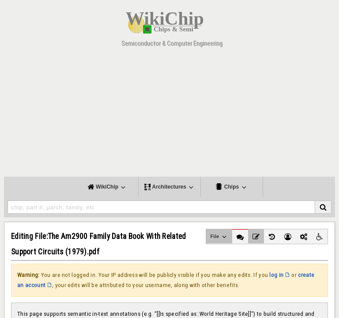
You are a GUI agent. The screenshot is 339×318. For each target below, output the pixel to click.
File (219, 236)
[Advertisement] (169, 115)
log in (276, 275)
